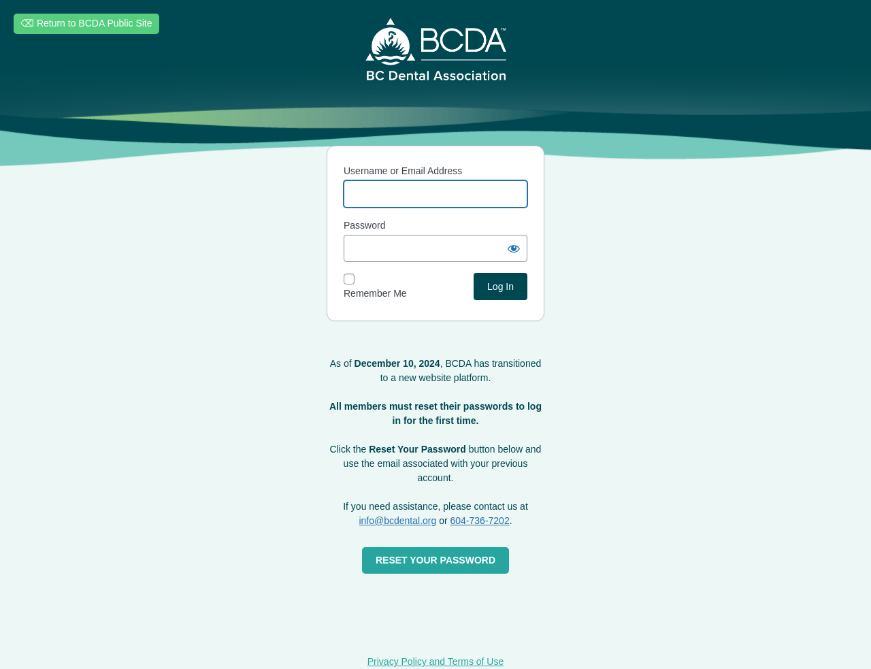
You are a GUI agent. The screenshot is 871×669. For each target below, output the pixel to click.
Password (364, 225)
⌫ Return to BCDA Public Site (86, 23)
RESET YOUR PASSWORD (435, 560)
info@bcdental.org (397, 520)
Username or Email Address (403, 170)
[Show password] (513, 248)
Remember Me (375, 293)
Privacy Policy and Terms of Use (435, 661)
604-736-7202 (480, 520)
